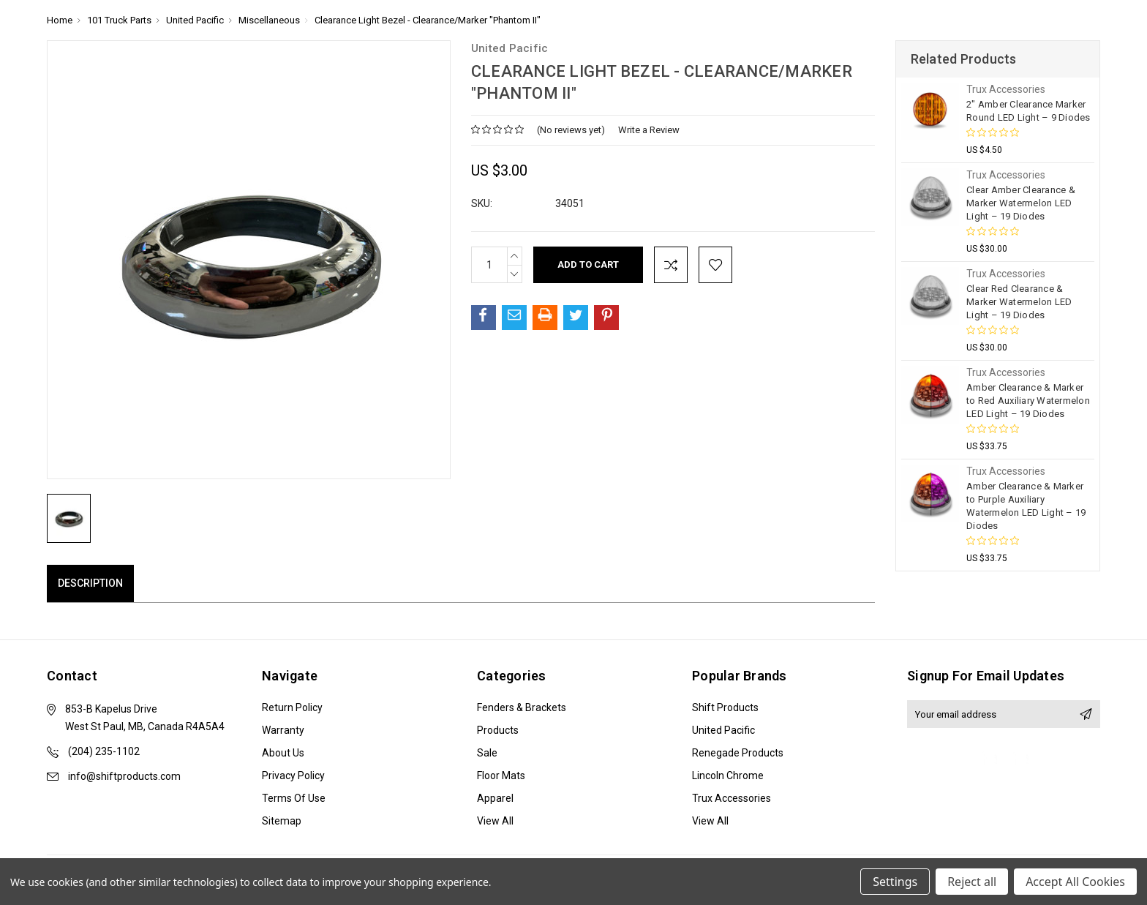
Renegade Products (737, 753)
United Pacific (723, 730)
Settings (895, 882)
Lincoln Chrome (728, 775)
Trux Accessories (731, 798)
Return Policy (292, 707)
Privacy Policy (293, 775)
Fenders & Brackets (521, 707)
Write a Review (649, 129)
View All (495, 821)
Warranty (283, 730)
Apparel (495, 798)
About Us (283, 753)
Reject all (971, 882)
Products (498, 730)
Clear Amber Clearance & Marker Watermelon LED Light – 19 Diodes (1020, 203)
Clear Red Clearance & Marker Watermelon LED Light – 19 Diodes (1019, 301)
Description (90, 583)
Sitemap (281, 821)
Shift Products (725, 707)
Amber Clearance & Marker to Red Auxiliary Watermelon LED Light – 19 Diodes (1028, 400)
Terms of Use (294, 798)
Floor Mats (501, 775)
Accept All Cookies (1075, 882)
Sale (487, 753)
